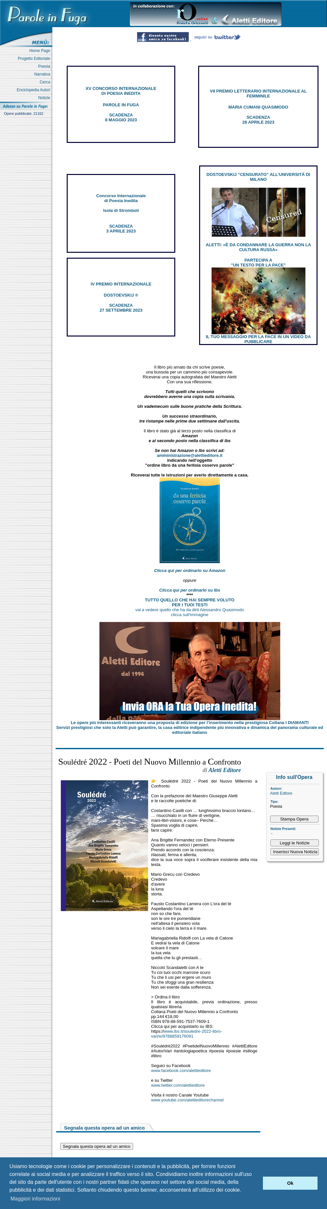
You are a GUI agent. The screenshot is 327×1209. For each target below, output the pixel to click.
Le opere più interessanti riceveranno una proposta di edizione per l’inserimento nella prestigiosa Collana (189, 722)
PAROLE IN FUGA (121, 104)
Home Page (40, 50)
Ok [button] (290, 1183)
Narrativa (43, 74)
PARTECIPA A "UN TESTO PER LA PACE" (258, 263)
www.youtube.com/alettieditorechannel (187, 1099)
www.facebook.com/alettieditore (181, 1070)
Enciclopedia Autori (34, 90)
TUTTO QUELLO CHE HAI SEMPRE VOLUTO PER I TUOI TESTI (189, 602)
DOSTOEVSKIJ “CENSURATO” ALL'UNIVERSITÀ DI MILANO (258, 177)
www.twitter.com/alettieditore (178, 1085)
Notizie (45, 97)
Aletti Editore (281, 793)
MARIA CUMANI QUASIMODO (258, 107)
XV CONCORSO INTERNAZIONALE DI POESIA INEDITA (121, 91)
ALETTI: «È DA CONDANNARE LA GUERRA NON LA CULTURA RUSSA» (258, 247)
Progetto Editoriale (35, 58)
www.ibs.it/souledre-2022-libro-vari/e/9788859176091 (186, 1034)
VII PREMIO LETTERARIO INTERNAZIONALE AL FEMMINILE (258, 93)
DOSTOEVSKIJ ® (121, 295)
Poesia (45, 66)
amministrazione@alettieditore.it (190, 455)
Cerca (46, 82)
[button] (256, 1183)
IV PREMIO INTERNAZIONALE (121, 284)
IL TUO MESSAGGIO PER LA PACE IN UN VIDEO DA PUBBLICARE (258, 339)
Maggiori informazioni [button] (35, 1198)
